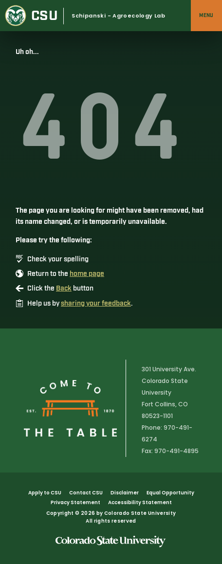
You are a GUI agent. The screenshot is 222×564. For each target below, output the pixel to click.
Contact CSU (86, 492)
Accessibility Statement (140, 502)
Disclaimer (125, 492)
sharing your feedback (96, 303)
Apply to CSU (44, 492)
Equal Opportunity (170, 492)
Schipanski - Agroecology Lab (118, 15)
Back (64, 288)
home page (87, 274)
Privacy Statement (75, 502)
